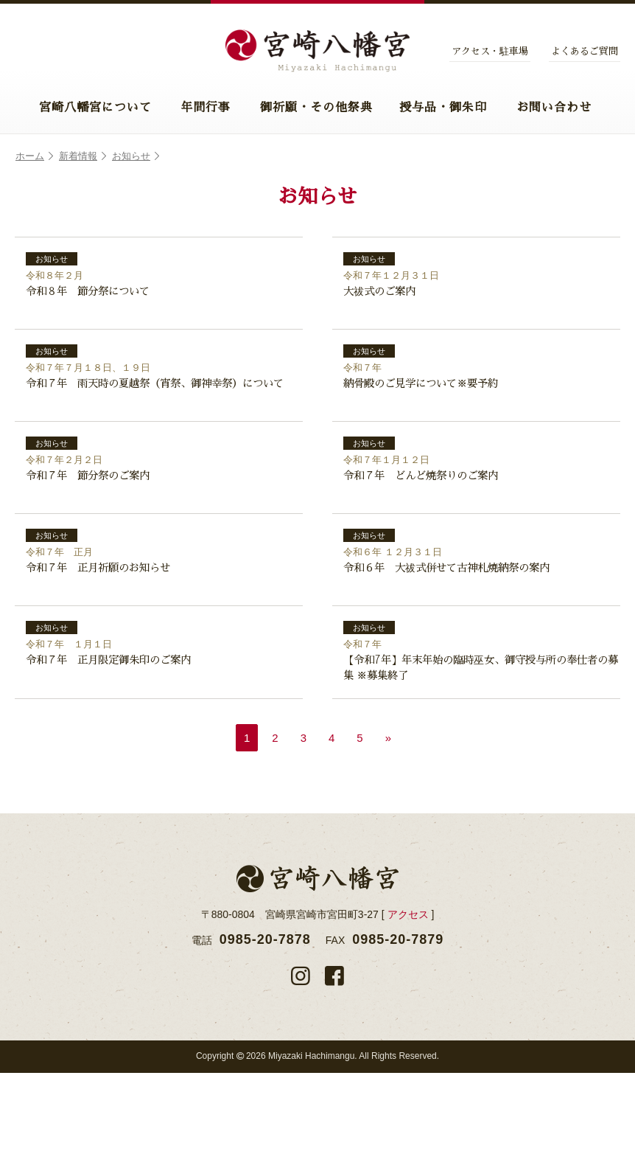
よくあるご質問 (584, 51)
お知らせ (135, 156)
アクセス (408, 1009)
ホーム (34, 156)
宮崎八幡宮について (95, 108)
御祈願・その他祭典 (316, 108)
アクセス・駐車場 (490, 51)
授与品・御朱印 (443, 108)
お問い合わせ (554, 108)
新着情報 (82, 156)
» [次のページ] (388, 833)
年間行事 (205, 108)
